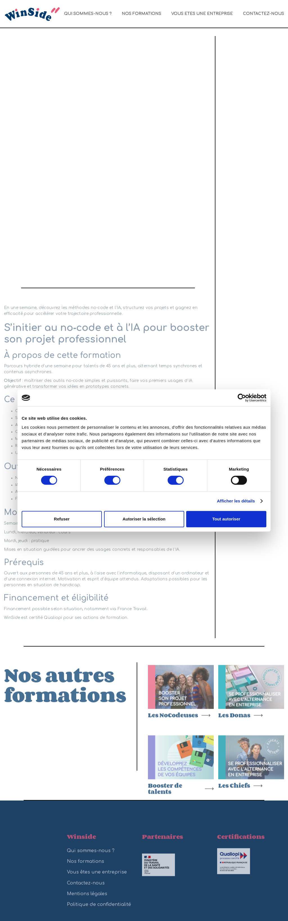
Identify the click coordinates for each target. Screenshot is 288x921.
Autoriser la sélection (144, 519)
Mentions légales (87, 897)
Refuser (62, 519)
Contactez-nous (263, 14)
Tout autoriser (226, 519)
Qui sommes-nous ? (88, 14)
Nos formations (141, 14)
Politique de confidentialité (99, 908)
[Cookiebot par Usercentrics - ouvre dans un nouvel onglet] (241, 398)
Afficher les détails (236, 500)
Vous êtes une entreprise (202, 14)
